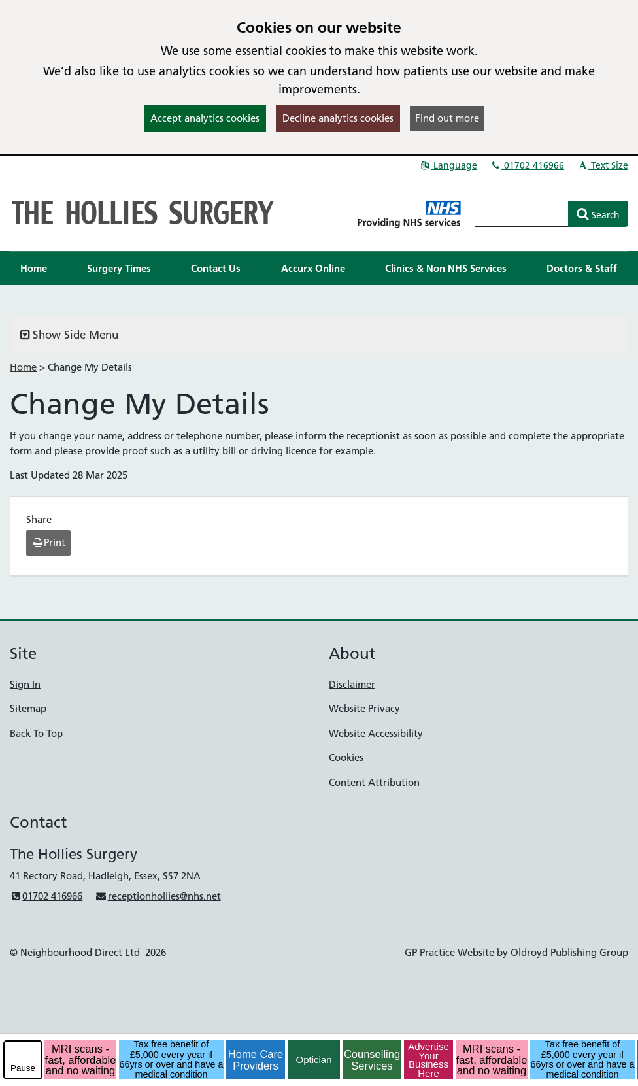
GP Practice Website (449, 952)
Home (23, 367)
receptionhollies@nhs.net (157, 896)
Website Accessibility (376, 733)
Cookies (346, 757)
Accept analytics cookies (205, 118)
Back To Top (36, 733)
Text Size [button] (602, 165)
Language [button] (448, 165)
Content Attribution (374, 782)
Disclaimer (352, 684)
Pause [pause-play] (22, 1068)
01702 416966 (527, 165)
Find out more (447, 118)
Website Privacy (364, 708)
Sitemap (28, 708)
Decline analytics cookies (338, 118)
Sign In (25, 684)
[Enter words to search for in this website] (522, 214)
